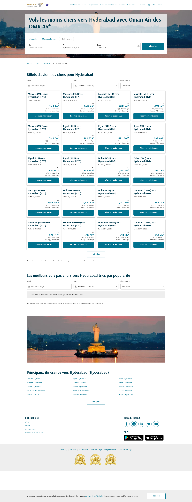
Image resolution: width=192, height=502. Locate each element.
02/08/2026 (101, 48)
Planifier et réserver (78, 4)
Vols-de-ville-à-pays (96, 450)
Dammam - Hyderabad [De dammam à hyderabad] (34, 383)
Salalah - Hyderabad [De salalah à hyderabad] (33, 387)
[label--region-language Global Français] (156, 4)
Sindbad (142, 5)
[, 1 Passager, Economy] (49, 39)
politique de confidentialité (94, 496)
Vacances (122, 5)
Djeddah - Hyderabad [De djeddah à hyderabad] (80, 383)
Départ (99, 45)
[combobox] (44, 47)
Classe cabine (125, 81)
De (30, 45)
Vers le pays (64, 450)
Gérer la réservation (109, 4)
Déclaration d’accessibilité (34, 433)
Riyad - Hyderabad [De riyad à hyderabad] (79, 379)
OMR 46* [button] (40, 27)
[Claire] (93, 46)
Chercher (153, 46)
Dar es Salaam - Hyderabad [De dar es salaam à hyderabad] (36, 391)
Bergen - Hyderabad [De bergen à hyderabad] (126, 395)
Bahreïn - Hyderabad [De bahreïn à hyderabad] (126, 387)
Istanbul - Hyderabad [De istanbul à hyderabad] (80, 395)
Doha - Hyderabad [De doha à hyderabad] (125, 379)
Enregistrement (93, 5)
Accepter (156, 496)
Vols (37, 63)
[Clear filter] (116, 86)
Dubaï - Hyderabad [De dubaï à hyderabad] (125, 383)
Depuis (29, 81)
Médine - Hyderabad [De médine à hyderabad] (80, 387)
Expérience (132, 4)
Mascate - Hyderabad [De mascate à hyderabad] (34, 379)
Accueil (29, 63)
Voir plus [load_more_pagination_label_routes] (96, 402)
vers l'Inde (47, 63)
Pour (75, 81)
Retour (27, 426)
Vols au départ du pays (124, 450)
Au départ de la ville (110, 450)
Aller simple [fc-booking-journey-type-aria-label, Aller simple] (33, 39)
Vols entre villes (83, 450)
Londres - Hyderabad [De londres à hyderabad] (34, 395)
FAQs (27, 422)
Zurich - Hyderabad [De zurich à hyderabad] (125, 391)
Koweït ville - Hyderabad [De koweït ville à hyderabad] (81, 391)
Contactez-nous (30, 429)
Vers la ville (73, 450)
